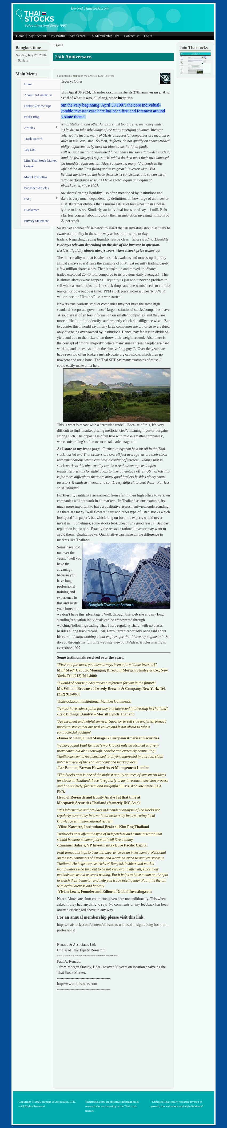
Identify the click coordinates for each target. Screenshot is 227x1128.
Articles (39, 127)
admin (76, 75)
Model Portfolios (35, 177)
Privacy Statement (36, 221)
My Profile (58, 36)
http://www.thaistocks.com (77, 984)
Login (148, 36)
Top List (29, 150)
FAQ (39, 198)
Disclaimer (31, 210)
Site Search (78, 36)
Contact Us (132, 36)
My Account (37, 36)
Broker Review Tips (37, 106)
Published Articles (36, 188)
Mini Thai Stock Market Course (40, 163)
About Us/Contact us (38, 95)
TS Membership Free (105, 36)
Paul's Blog (31, 117)
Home (20, 36)
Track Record (33, 139)
